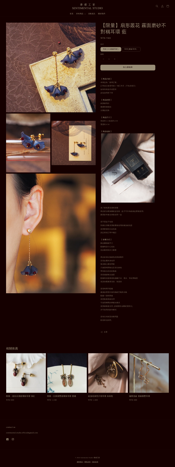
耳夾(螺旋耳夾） (131, 49)
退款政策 (95, 462)
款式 (102, 44)
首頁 (71, 13)
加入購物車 (128, 67)
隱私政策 (87, 462)
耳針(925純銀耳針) (111, 49)
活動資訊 (91, 13)
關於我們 (101, 13)
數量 (102, 54)
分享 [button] (104, 332)
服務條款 (80, 462)
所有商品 (79, 14)
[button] (157, 6)
